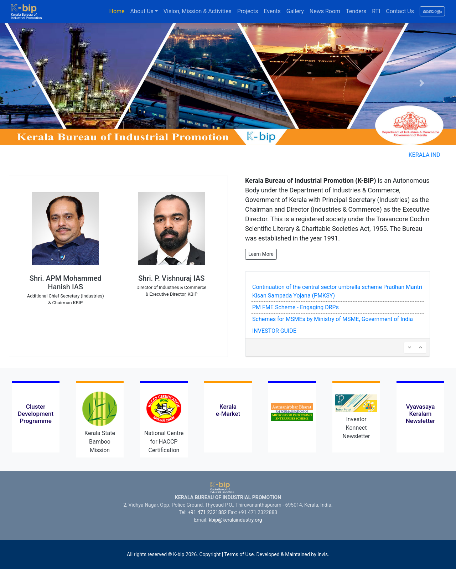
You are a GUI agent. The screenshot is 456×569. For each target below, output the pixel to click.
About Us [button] (142, 11)
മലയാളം (432, 12)
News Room (325, 11)
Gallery (295, 11)
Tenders (356, 11)
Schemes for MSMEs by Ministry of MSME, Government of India (332, 319)
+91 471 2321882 (207, 512)
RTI (376, 11)
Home (117, 11)
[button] (34, 83)
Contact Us (400, 11)
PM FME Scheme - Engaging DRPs (295, 307)
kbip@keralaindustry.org (235, 520)
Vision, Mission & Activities (198, 11)
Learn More (261, 254)
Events (272, 11)
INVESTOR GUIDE (274, 330)
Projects (247, 11)
